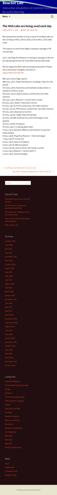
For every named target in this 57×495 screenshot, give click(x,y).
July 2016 (8, 330)
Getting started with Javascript (19, 167)
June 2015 (9, 350)
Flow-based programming (14, 397)
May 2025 (8, 249)
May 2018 (8, 288)
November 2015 (11, 342)
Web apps (9, 436)
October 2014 (10, 365)
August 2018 (9, 284)
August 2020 (9, 268)
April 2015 (8, 354)
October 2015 (10, 346)
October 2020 (10, 264)
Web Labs (26, 30)
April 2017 (8, 311)
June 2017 (9, 303)
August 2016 (9, 326)
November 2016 (11, 319)
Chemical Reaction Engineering (16, 385)
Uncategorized (10, 432)
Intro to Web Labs (11, 225)
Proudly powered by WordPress (28, 490)
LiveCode (8, 412)
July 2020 (8, 272)
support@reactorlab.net (13, 72)
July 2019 (8, 280)
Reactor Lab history (12, 420)
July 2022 (8, 253)
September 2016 (11, 322)
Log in (7, 463)
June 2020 (9, 276)
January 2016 (10, 338)
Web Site (34, 30)
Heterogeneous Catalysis (14, 401)
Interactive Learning (12, 408)
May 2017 (8, 307)
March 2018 (9, 291)
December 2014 (11, 361)
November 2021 (11, 256)
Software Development (13, 428)
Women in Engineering (13, 447)
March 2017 (9, 315)
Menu (5, 16)
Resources (9, 424)
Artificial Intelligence (12, 381)
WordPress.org (10, 475)
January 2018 (10, 295)
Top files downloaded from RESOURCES (33, 171)
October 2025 (10, 241)
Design (7, 389)
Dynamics (8, 393)
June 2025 (9, 245)
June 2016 (9, 334)
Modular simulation (12, 416)
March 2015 (9, 357)
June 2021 (9, 260)
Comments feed (11, 471)
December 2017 (11, 299)
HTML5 (7, 405)
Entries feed (9, 467)
